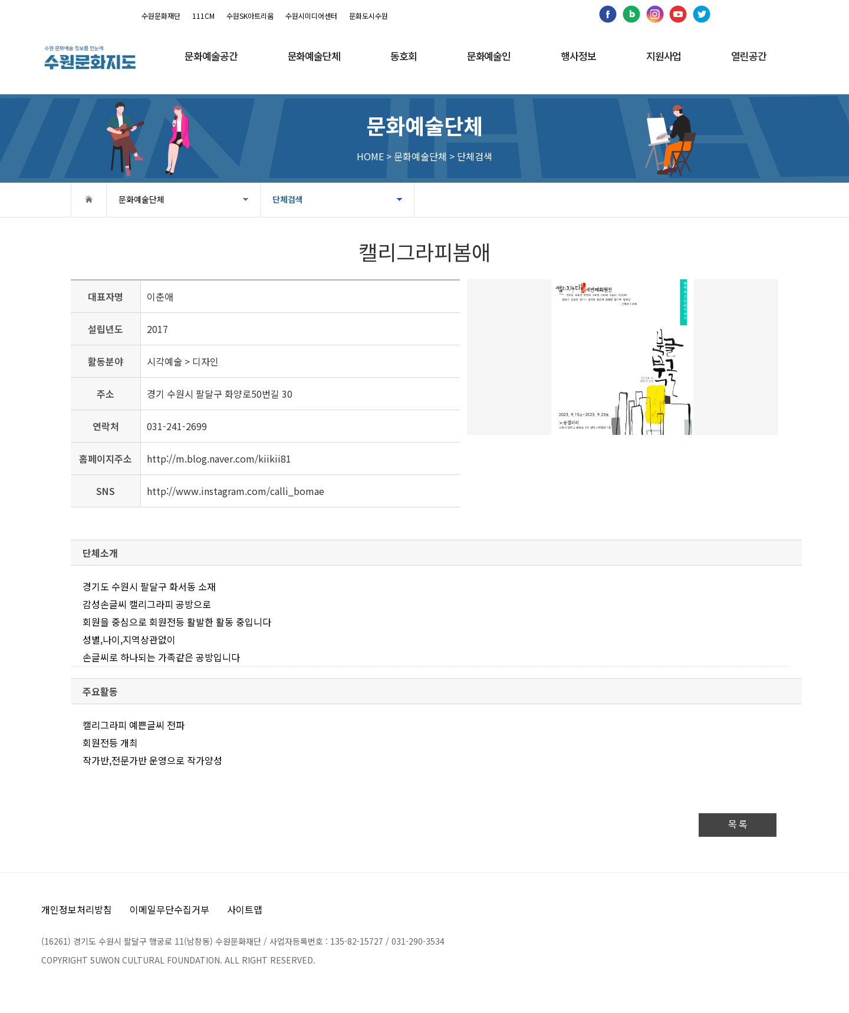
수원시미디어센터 (311, 16)
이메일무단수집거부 (169, 909)
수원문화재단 (161, 16)
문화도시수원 (368, 16)
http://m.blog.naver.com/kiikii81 (219, 458)
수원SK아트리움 (250, 16)
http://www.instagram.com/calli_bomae (235, 491)
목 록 (737, 824)
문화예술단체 (141, 199)
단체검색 (287, 199)
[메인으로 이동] (90, 57)
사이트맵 (244, 909)
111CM (203, 16)
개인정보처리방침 (76, 909)
